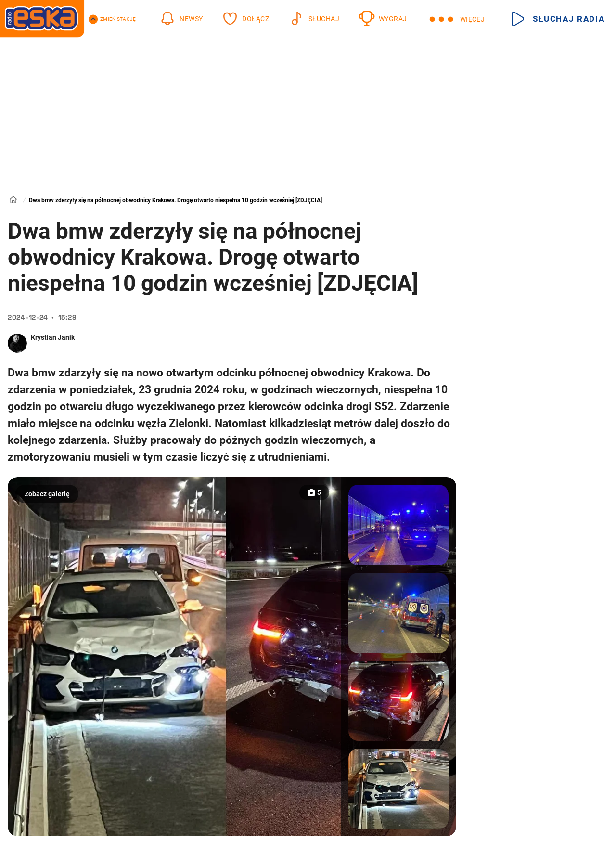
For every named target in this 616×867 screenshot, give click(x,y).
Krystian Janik (53, 337)
